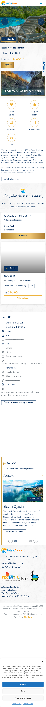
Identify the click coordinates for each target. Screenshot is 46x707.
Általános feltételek (10, 587)
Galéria (9, 39)
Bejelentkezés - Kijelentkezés (18, 216)
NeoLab (28, 617)
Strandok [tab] (12, 463)
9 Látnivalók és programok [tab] (20, 469)
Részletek (9, 286)
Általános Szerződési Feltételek (15, 596)
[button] (42, 661)
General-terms (28, 704)
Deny (23, 691)
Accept (23, 684)
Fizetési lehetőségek (10, 593)
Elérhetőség (21, 286)
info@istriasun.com (14, 563)
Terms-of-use (16, 704)
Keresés (23, 236)
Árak (31, 286)
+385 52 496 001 (13, 567)
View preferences (23, 698)
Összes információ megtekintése (18, 402)
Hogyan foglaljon (9, 590)
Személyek (9, 226)
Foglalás (7, 65)
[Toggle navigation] (41, 3)
